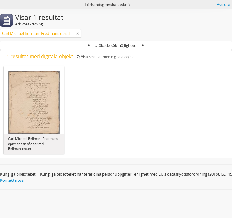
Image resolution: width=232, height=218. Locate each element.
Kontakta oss (12, 180)
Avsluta (223, 4)
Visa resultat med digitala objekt (106, 56)
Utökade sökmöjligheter (116, 45)
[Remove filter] (77, 33)
